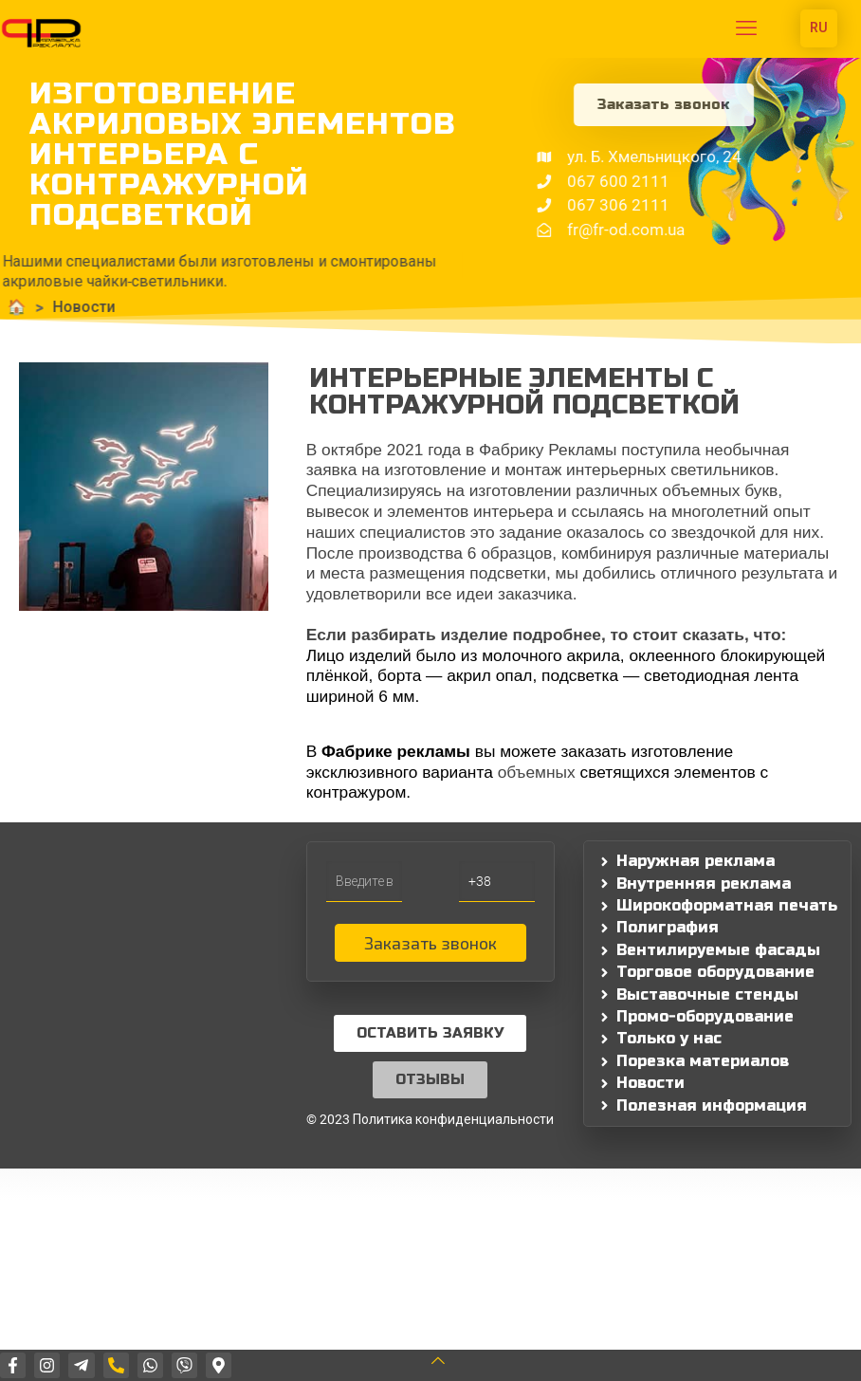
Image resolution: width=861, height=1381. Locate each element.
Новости (44, 307)
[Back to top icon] (449, 1361)
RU (819, 27)
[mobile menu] (746, 28)
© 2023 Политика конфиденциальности (430, 1119)
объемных (539, 772)
